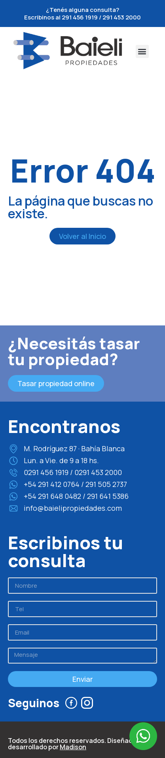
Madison (73, 747)
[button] (142, 51)
